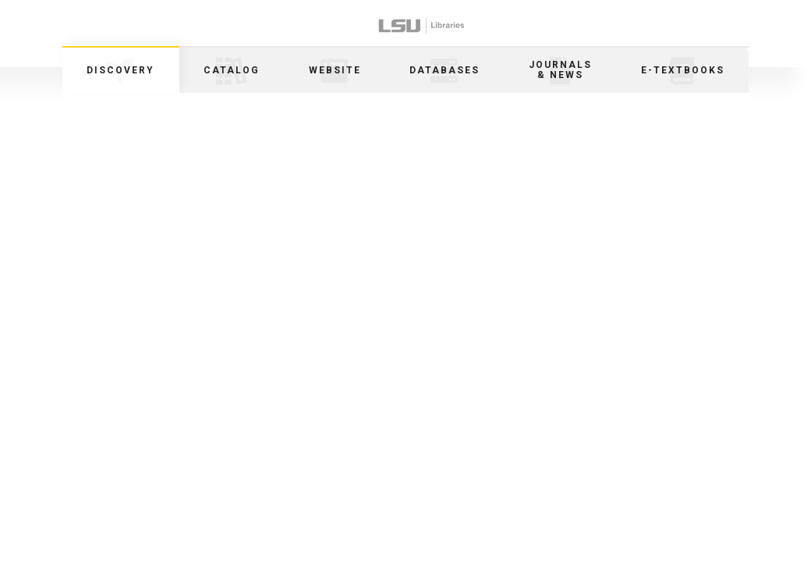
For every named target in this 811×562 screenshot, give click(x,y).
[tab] (120, 69)
